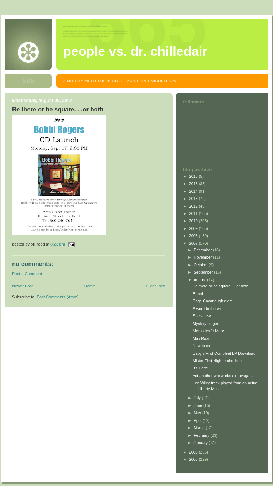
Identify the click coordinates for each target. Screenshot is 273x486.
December (203, 250)
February (202, 435)
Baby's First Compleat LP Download (224, 353)
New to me (202, 346)
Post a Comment (27, 273)
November (203, 257)
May (198, 413)
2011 (194, 213)
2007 (194, 243)
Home (89, 286)
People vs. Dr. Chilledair (135, 51)
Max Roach (203, 338)
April (198, 420)
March (200, 428)
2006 (194, 452)
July (198, 398)
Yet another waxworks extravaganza (224, 375)
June (198, 405)
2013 (194, 198)
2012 (194, 206)
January (201, 442)
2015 (194, 183)
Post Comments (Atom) (58, 297)
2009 (194, 228)
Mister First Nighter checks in (218, 360)
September (204, 272)
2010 (194, 221)
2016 (194, 176)
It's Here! (200, 368)
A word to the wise (209, 308)
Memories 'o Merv (208, 331)
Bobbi (198, 293)
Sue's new (202, 316)
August (200, 280)
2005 (194, 459)
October (201, 265)
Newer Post (22, 286)
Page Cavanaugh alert (212, 301)
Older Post (155, 286)
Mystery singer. (206, 323)
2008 (194, 236)
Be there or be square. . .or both (221, 286)
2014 (194, 191)
